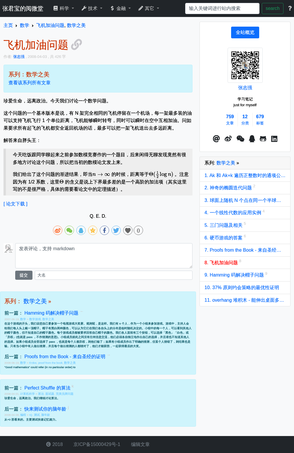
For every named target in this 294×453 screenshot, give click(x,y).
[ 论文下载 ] (15, 203)
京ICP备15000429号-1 (96, 444)
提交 (24, 275)
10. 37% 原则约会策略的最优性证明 (241, 287)
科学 (62, 8)
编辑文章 (139, 444)
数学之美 (35, 301)
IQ (30, 414)
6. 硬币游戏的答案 (224, 237)
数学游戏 (35, 319)
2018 (54, 444)
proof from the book (50, 362)
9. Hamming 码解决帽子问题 (234, 274)
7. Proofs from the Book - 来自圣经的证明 (245, 250)
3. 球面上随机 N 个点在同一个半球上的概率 (245, 200)
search (273, 8)
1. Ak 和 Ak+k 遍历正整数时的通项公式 (245, 175)
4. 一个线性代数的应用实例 (233, 212)
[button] (216, 139)
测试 (37, 414)
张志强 (245, 87)
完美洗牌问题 (64, 393)
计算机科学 (28, 393)
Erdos (33, 362)
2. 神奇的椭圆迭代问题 (228, 187)
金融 (118, 8)
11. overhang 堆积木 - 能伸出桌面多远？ (245, 300)
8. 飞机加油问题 (221, 262)
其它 (147, 8)
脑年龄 (45, 414)
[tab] (245, 32)
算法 (41, 393)
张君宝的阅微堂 (22, 8)
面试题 (49, 393)
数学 (23, 319)
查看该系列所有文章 (29, 82)
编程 (23, 414)
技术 (90, 8)
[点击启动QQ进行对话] (252, 139)
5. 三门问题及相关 (224, 225)
